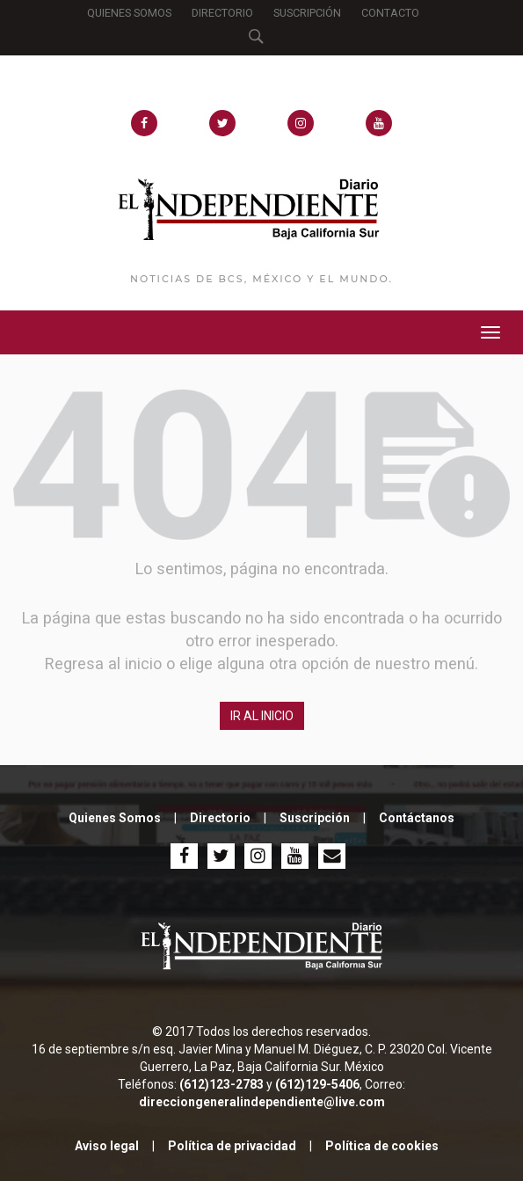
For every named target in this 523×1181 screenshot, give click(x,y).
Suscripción (315, 818)
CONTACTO (390, 12)
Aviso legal (107, 1146)
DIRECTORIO (222, 12)
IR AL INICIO (262, 716)
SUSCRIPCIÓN (307, 12)
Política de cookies (382, 1146)
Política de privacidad (232, 1146)
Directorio (220, 818)
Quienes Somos (115, 818)
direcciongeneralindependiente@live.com (262, 1102)
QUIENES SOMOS (129, 12)
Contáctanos (416, 818)
